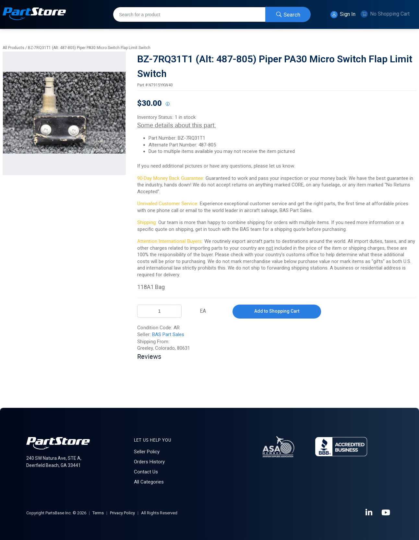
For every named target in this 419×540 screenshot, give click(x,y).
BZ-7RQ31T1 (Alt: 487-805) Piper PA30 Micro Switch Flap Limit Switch (89, 47)
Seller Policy (147, 452)
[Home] (34, 14)
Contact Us (146, 472)
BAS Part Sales (168, 334)
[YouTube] (386, 512)
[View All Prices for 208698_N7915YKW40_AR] (167, 104)
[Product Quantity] (159, 311)
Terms (98, 512)
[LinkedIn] (369, 512)
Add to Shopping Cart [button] (276, 311)
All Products (13, 47)
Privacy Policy (122, 512)
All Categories (149, 482)
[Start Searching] (288, 14)
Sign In (342, 14)
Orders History (149, 462)
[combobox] (212, 14)
